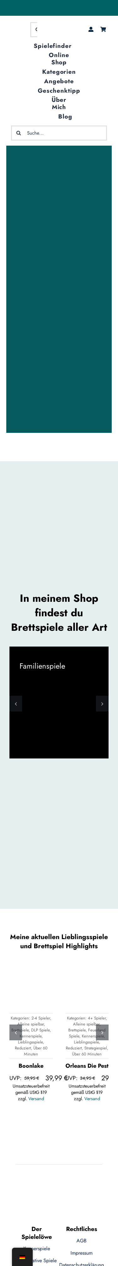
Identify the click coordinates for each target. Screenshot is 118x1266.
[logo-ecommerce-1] (17, 29)
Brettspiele (77, 1030)
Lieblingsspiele (30, 1042)
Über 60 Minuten (36, 1051)
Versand (36, 1098)
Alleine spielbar (30, 1024)
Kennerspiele (31, 1036)
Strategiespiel (95, 1048)
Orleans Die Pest (87, 1066)
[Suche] (18, 133)
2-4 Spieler (40, 1018)
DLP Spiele (40, 1030)
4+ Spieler (97, 1018)
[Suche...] (59, 133)
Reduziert (23, 1048)
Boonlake (31, 1066)
